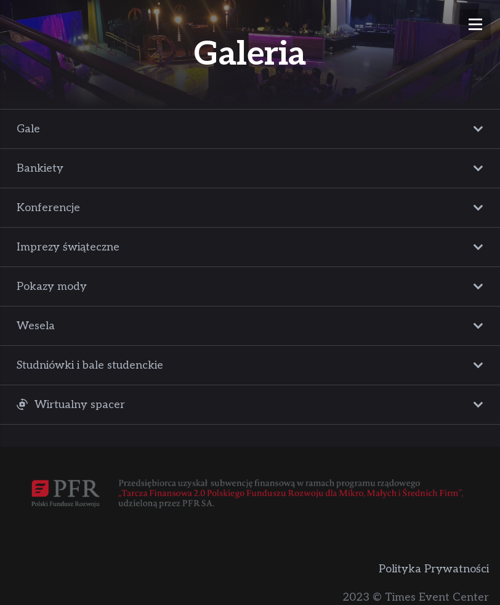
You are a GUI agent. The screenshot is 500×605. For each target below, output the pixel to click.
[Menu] (475, 24)
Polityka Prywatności (434, 569)
